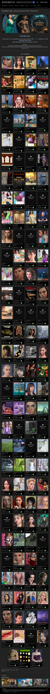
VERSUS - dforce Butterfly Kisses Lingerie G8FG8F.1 (34, 243)
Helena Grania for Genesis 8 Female (44, 585)
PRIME (36, 39)
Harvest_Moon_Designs (18, 90)
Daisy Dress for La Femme (18, 491)
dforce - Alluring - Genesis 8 (18, 166)
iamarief (28, 492)
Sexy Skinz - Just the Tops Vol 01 (31, 205)
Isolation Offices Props (29, 434)
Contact (39, 5)
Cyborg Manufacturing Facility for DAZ (8, 472)
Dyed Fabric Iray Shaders (6, 281)
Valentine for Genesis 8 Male (30, 396)
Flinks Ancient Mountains (30, 547)
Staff (11, 12)
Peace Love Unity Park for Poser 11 (44, 527)
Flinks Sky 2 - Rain (41, 339)
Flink (39, 340)
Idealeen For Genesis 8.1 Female (19, 108)
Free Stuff (11, 5)
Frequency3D (40, 225)
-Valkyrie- (40, 167)
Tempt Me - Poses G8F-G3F (30, 643)
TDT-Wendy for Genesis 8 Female (7, 624)
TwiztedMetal (28, 416)
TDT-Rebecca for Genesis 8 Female (44, 300)
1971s (39, 282)
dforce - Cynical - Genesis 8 (18, 358)
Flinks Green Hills (5, 452)
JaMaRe (4, 206)
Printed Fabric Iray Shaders (30, 89)
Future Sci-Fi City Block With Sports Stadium (21, 452)
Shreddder (4, 473)
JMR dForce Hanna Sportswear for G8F (8, 566)
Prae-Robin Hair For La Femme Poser (32, 509)
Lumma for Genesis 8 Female (31, 415)
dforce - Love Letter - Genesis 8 (43, 547)
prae (3, 359)
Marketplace (4, 5)
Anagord (40, 206)
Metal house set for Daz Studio (43, 281)
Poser (34, 5)
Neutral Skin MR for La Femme (43, 509)
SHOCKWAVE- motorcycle (6, 339)
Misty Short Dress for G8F (18, 434)
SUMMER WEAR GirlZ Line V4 (7, 224)
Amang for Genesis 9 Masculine (31, 491)
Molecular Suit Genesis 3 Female (19, 472)
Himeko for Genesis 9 (41, 358)
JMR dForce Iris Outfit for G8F (43, 263)
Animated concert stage (18, 185)
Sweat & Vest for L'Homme (18, 585)
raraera (28, 264)
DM (15, 340)
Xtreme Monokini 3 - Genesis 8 (43, 472)
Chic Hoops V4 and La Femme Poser (20, 566)
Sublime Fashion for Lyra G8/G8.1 (43, 243)
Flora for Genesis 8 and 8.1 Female (32, 624)
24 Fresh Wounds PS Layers (7, 643)
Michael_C (40, 90)
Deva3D (16, 282)
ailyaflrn (16, 528)
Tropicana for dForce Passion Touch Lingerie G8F (10, 585)
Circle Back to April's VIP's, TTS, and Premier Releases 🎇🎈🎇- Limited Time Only (8, 685)
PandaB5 (16, 416)
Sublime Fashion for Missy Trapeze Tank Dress (10, 396)
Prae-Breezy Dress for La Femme (7, 415)
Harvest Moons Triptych (6, 166)
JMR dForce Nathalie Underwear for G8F (9, 205)
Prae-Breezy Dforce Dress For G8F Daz (8, 527)
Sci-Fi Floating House (17, 396)
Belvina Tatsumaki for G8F (30, 527)
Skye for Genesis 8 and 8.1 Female (8, 434)
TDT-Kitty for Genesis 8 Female (7, 509)
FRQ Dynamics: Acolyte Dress (43, 224)
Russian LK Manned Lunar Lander (31, 358)
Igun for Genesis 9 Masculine (19, 624)
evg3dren (4, 301)
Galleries (17, 5)
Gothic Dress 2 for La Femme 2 (43, 566)
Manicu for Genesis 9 (29, 281)
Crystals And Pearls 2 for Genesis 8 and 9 (33, 339)
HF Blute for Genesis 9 (41, 185)
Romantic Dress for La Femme (31, 472)
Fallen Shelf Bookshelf (17, 415)
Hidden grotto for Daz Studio (42, 415)
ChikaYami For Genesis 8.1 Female (20, 509)
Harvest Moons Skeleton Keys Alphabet (20, 89)
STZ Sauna (16, 224)
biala (15, 435)
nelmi (27, 90)
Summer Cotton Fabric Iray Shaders (20, 205)
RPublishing (28, 340)
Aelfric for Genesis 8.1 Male (6, 243)
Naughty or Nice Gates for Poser (7, 185)
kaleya (16, 167)
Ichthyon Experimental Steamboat (31, 300)
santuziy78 (4, 109)
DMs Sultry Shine (17, 339)
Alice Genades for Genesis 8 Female (20, 527)
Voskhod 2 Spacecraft (41, 89)
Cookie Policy (11, 691)
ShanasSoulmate (29, 167)
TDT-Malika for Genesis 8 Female (19, 281)
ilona (15, 148)
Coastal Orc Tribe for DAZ (42, 396)
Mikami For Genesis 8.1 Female (7, 491)
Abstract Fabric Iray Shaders (30, 147)
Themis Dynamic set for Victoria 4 (43, 452)
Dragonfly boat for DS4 (41, 624)
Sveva (39, 148)
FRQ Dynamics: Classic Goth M (19, 300)
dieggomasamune (5, 435)
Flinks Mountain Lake (17, 547)
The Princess (28, 108)
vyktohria (28, 206)
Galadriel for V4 (4, 263)
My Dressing (4, 89)
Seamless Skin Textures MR (18, 643)
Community (22, 5)
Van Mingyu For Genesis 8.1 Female (32, 585)
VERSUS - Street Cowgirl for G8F (43, 205)
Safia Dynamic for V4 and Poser (7, 147)
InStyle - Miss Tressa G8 (42, 166)
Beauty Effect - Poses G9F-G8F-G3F (20, 243)
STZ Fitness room (5, 108)
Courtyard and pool (5, 300)
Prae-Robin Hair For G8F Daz (7, 358)
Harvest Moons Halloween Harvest (43, 108)
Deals (31, 5)
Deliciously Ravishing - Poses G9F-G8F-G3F (21, 147)
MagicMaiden (16, 109)
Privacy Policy (18, 691)
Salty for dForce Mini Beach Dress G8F (32, 224)
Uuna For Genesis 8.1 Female (31, 263)
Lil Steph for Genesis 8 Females (43, 643)
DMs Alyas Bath (28, 452)
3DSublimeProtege (17, 264)
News (27, 5)
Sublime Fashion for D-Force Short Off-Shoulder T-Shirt (23, 263)
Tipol (3, 148)
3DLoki (40, 644)
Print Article (4, 675)
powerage (4, 90)
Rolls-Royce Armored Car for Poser (32, 185)
